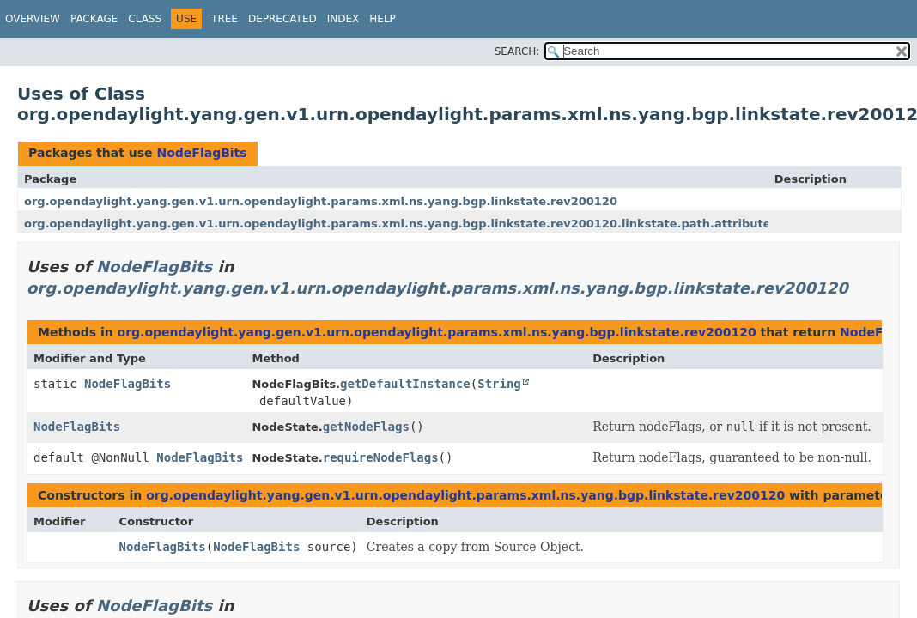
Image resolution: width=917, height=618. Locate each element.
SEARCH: (517, 51)
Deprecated (282, 19)
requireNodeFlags (381, 457)
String (499, 384)
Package (94, 19)
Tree (224, 19)
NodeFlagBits (201, 153)
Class (144, 19)
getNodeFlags (366, 426)
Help (382, 19)
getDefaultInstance (405, 384)
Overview (32, 19)
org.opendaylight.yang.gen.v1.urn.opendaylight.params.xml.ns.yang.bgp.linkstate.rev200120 (320, 201)
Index (343, 19)
